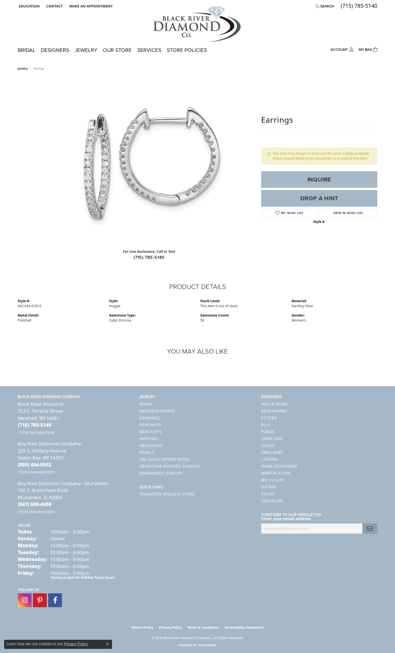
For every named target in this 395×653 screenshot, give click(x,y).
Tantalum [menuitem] (272, 500)
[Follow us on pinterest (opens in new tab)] (40, 600)
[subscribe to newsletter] (369, 528)
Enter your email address (286, 518)
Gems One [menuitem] (272, 438)
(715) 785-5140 (149, 257)
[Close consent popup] (107, 644)
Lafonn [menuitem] (269, 459)
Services (149, 50)
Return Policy (142, 627)
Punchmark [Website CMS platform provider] (207, 645)
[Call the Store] (34, 425)
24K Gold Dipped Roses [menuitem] (164, 459)
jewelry (23, 68)
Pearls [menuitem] (146, 452)
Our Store (117, 50)
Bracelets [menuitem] (150, 431)
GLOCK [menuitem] (268, 445)
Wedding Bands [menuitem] (157, 411)
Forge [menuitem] (268, 431)
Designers (55, 50)
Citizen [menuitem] (269, 417)
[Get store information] (36, 432)
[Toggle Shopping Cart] (368, 49)
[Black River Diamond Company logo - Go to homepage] (197, 24)
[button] (29, 6)
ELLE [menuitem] (265, 424)
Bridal (26, 50)
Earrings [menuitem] (149, 417)
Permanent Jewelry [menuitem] (161, 473)
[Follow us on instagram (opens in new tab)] (25, 600)
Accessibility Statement (244, 627)
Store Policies (187, 50)
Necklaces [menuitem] (150, 445)
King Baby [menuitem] (272, 452)
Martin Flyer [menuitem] (275, 473)
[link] (54, 6)
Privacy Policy (170, 627)
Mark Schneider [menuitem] (279, 466)
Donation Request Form (166, 494)
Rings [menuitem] (145, 404)
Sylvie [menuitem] (267, 493)
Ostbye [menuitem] (269, 486)
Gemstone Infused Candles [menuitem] (170, 466)
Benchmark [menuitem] (274, 411)
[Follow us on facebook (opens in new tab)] (55, 600)
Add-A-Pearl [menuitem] (274, 404)
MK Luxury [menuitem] (273, 480)
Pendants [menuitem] (150, 424)
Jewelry (86, 50)
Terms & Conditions (203, 627)
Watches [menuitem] (148, 438)
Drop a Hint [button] (319, 198)
